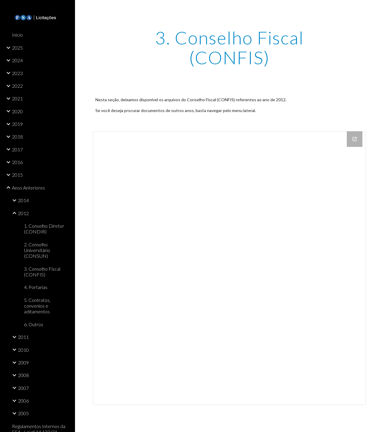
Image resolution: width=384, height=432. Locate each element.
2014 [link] (23, 200)
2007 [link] (23, 388)
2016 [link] (17, 162)
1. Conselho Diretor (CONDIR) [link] (44, 228)
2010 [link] (23, 350)
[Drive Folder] (229, 268)
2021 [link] (17, 98)
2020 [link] (17, 111)
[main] (229, 47)
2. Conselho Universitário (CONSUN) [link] (37, 250)
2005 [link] (23, 413)
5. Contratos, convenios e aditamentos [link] (37, 306)
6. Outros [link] (33, 324)
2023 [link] (17, 73)
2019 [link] (17, 124)
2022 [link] (17, 86)
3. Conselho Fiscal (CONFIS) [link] (42, 271)
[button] (377, 8)
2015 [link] (17, 175)
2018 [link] (17, 136)
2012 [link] (23, 213)
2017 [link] (17, 149)
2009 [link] (23, 362)
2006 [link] (23, 400)
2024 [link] (17, 60)
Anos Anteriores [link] (28, 187)
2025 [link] (17, 47)
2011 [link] (23, 337)
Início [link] (17, 35)
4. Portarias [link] (35, 287)
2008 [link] (23, 375)
